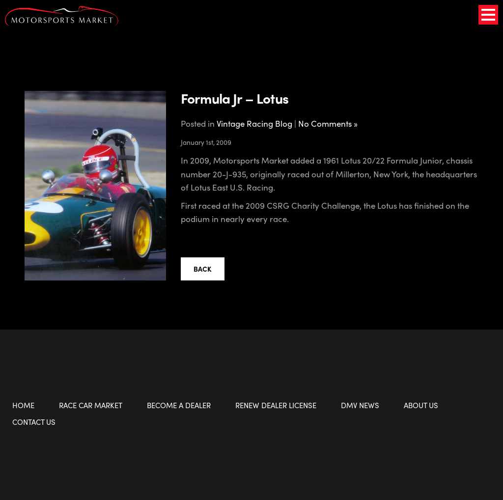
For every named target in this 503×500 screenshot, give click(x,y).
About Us (421, 405)
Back (203, 269)
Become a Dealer (179, 405)
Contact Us (34, 422)
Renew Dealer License (275, 405)
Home (23, 405)
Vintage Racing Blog (254, 123)
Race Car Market (90, 405)
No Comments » (328, 123)
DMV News (360, 405)
